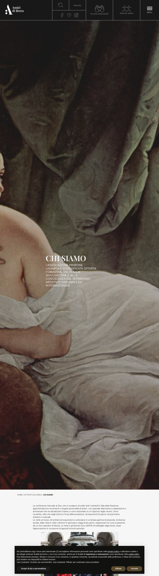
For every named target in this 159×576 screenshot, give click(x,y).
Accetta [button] (134, 568)
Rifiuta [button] (118, 568)
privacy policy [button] (113, 551)
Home (20, 495)
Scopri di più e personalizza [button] (33, 568)
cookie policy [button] (133, 554)
